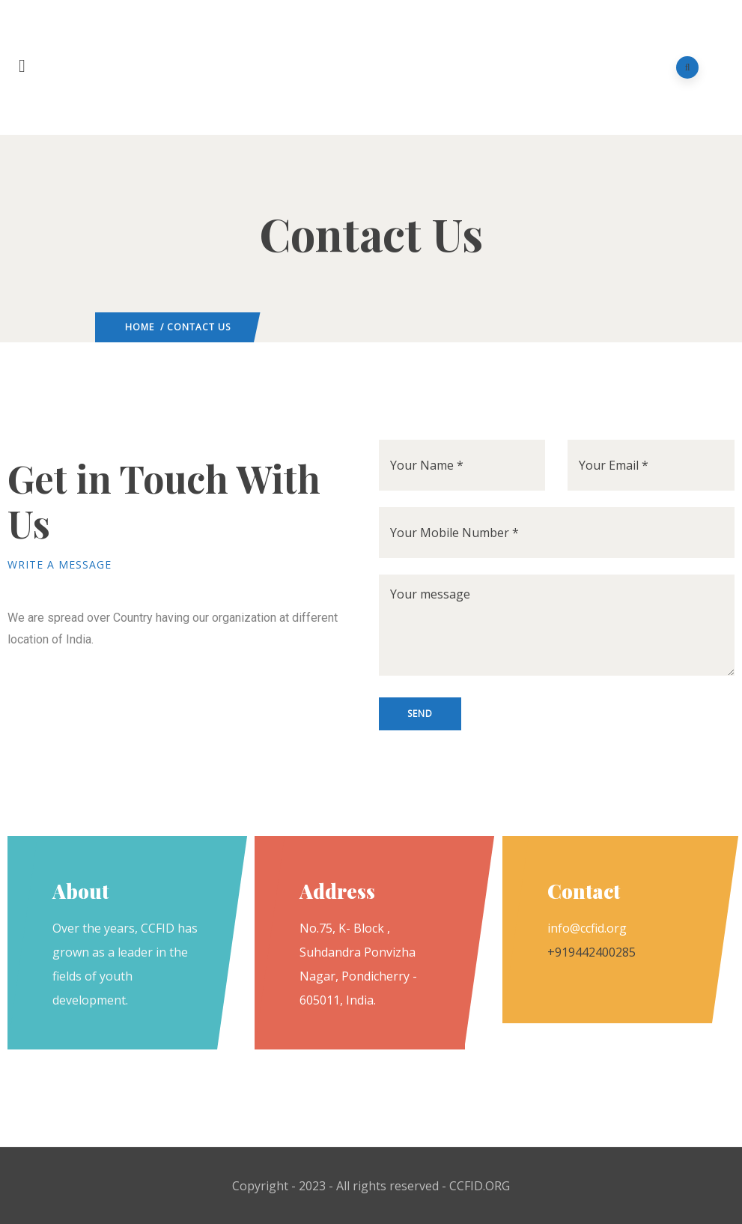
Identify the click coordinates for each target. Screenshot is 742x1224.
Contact (583, 891)
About (80, 891)
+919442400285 (591, 952)
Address (337, 891)
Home (139, 327)
